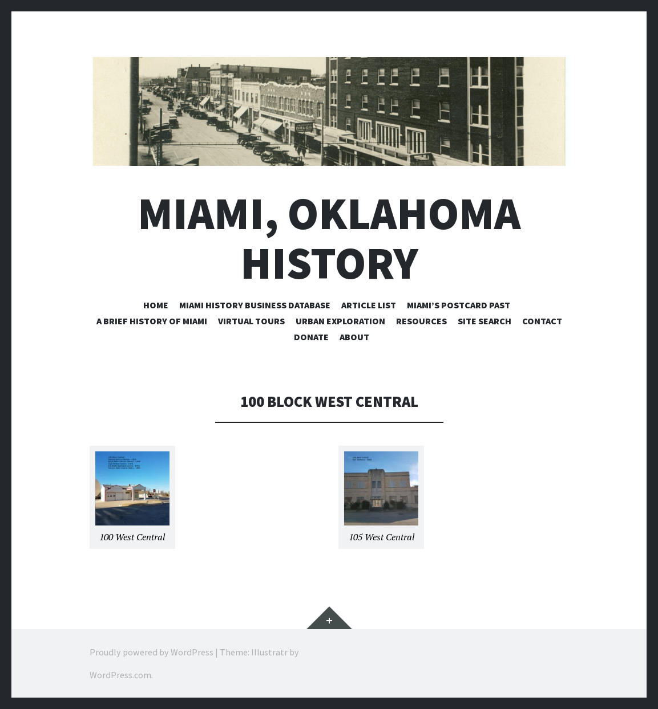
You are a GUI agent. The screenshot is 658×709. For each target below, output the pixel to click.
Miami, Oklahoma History (329, 238)
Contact (542, 321)
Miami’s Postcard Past (458, 305)
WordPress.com (120, 675)
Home (155, 305)
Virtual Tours (251, 321)
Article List (368, 305)
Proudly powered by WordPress (151, 652)
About (354, 337)
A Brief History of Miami (151, 321)
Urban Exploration (340, 321)
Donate (311, 337)
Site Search (484, 321)
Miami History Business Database (254, 305)
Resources (421, 321)
